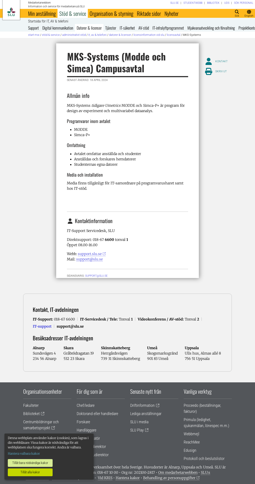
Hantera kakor (128, 478)
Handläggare (86, 430)
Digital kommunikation (57, 28)
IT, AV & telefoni (97, 34)
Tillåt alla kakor (30, 472)
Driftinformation (142, 405)
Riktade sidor (149, 13)
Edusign (190, 450)
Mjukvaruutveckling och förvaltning (211, 28)
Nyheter (172, 13)
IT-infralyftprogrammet (168, 28)
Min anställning (42, 13)
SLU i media (139, 421)
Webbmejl (191, 434)
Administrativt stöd (74, 34)
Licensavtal (173, 34)
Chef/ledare (86, 405)
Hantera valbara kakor (24, 454)
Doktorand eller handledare (97, 413)
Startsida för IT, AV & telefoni (48, 21)
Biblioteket (31, 413)
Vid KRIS (105, 478)
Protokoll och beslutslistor (204, 458)
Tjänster (110, 28)
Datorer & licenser (89, 28)
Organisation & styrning (111, 13)
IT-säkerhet (127, 28)
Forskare (83, 421)
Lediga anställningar (145, 413)
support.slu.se (90, 254)
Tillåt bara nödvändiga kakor (30, 463)
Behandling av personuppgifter (169, 478)
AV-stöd (143, 28)
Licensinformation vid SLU (149, 34)
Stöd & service (72, 13)
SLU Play (137, 430)
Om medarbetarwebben (177, 472)
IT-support (42, 326)
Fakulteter (31, 405)
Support (33, 28)
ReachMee (192, 442)
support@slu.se (89, 259)
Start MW (33, 34)
